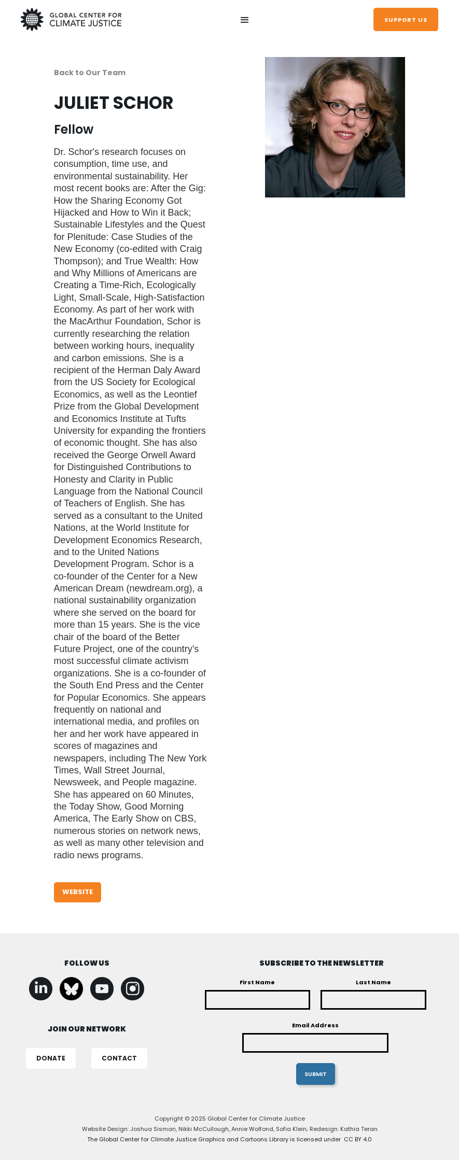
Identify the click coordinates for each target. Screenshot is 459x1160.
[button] (244, 21)
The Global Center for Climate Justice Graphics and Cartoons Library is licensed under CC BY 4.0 (229, 1139)
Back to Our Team (90, 72)
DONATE (50, 1058)
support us (405, 20)
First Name (257, 982)
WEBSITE (77, 892)
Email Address (315, 1025)
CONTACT (119, 1058)
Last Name (373, 982)
